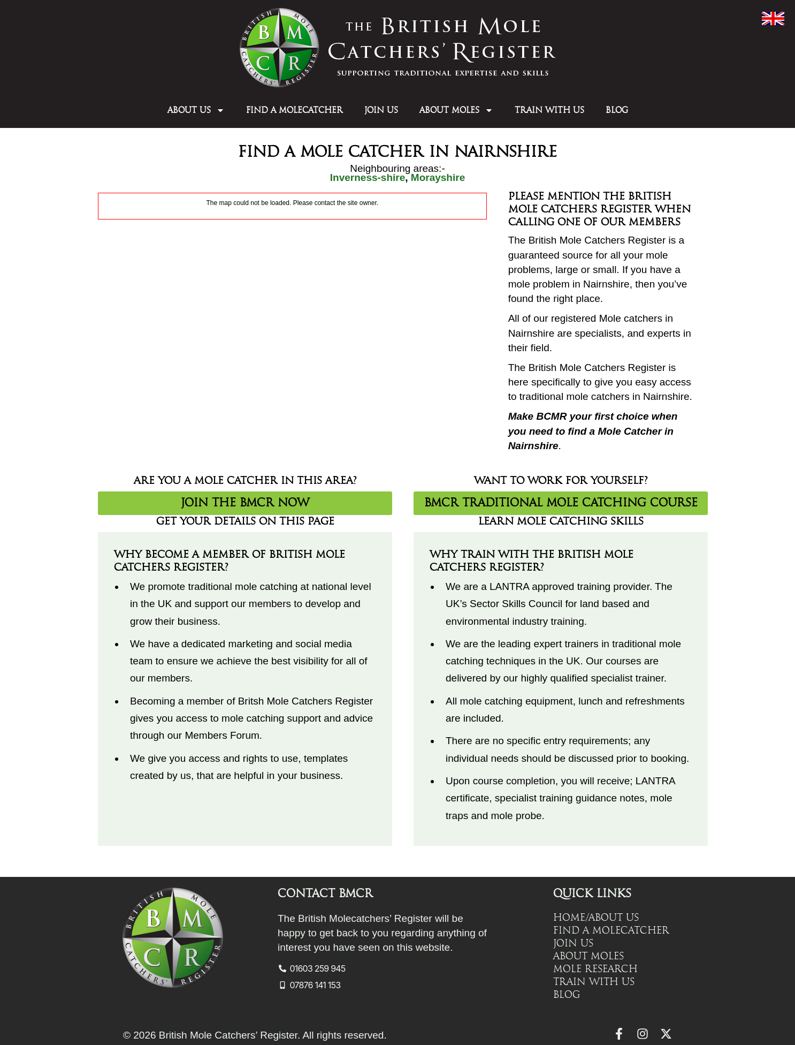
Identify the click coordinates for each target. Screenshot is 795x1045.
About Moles (456, 110)
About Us (196, 110)
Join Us (381, 110)
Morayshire (438, 177)
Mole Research (595, 969)
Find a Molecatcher (294, 110)
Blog (617, 110)
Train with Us (549, 110)
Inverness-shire (367, 177)
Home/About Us (596, 917)
